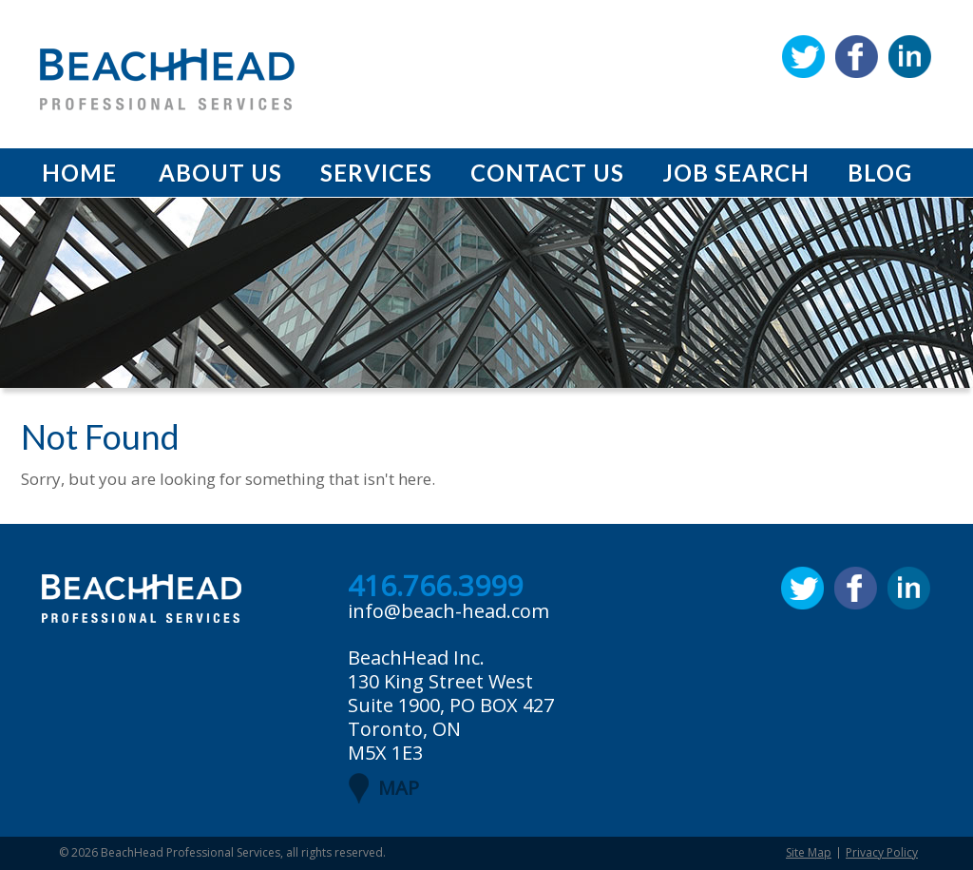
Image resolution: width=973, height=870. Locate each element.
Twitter (803, 56)
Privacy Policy (882, 852)
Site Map (808, 852)
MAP (398, 788)
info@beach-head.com (448, 611)
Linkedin (909, 56)
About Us (220, 172)
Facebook (856, 56)
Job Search (736, 172)
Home (79, 172)
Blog (880, 172)
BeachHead (167, 79)
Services (376, 172)
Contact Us (547, 172)
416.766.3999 (435, 586)
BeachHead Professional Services (190, 852)
